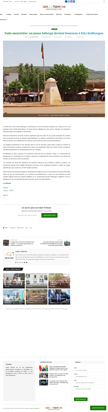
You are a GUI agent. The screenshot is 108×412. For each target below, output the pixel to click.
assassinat (12, 227)
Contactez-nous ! (33, 1)
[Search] (104, 1)
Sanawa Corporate (34, 408)
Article (6, 190)
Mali (31, 227)
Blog (36, 25)
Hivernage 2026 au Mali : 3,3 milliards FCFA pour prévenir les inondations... (36, 298)
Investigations (78, 14)
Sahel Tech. (3, 19)
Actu (1, 14)
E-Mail (75, 374)
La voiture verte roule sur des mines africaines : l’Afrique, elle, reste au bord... (58, 382)
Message (76, 386)
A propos (16, 1)
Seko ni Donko (33, 14)
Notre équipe (24, 1)
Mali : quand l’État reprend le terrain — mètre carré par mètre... (13, 282)
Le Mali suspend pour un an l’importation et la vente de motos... (59, 282)
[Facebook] (66, 1)
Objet (75, 380)
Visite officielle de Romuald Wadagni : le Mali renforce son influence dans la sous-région (58, 368)
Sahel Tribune (33, 37)
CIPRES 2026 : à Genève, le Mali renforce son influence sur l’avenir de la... (58, 375)
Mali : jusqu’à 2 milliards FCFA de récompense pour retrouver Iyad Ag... (36, 282)
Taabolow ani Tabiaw (92, 14)
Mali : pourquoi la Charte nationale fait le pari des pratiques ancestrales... (13, 298)
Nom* (75, 368)
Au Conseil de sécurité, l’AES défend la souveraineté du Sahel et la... (58, 297)
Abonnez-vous (49, 215)
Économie (24, 14)
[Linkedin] (74, 1)
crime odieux (20, 227)
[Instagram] (71, 1)
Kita (27, 227)
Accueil (32, 25)
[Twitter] (69, 1)
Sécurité (16, 14)
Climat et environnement (47, 14)
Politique (8, 14)
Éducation (59, 14)
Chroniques (67, 14)
